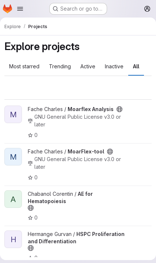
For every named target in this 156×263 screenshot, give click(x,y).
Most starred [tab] (24, 66)
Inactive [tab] (114, 66)
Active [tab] (87, 66)
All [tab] (136, 66)
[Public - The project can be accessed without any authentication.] (119, 109)
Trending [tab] (60, 66)
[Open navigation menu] (20, 9)
